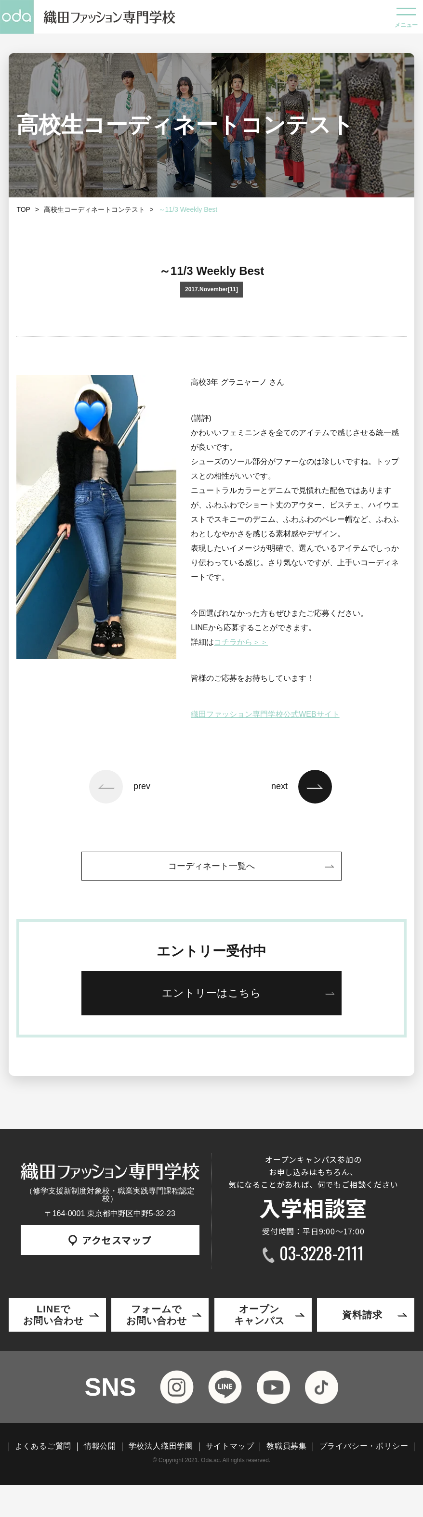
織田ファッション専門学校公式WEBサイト (265, 714)
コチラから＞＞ (241, 642)
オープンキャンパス (259, 1315)
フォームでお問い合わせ (156, 1315)
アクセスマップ (110, 1240)
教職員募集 (286, 1446)
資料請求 (362, 1315)
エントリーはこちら (211, 993)
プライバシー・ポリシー (364, 1446)
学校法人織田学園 (161, 1446)
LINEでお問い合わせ (53, 1315)
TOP (23, 209)
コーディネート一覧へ (211, 866)
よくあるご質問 (43, 1446)
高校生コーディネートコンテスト (94, 209)
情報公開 (100, 1446)
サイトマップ (230, 1446)
